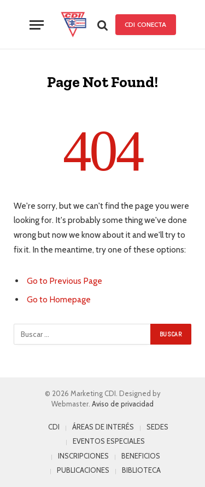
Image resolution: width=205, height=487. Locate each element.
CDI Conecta (145, 24)
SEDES (157, 426)
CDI (54, 426)
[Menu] (37, 25)
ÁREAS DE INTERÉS (103, 426)
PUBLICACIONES (83, 470)
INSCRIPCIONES (83, 455)
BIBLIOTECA (141, 470)
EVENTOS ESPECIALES (109, 441)
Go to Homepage (59, 299)
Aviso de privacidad (123, 403)
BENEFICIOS (140, 455)
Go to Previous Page (64, 281)
